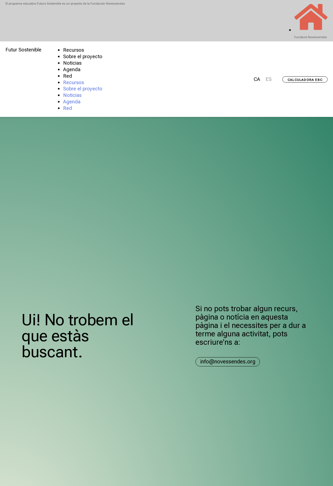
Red (67, 76)
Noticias (72, 63)
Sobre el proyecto (82, 57)
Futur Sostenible (23, 50)
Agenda (71, 70)
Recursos (73, 50)
